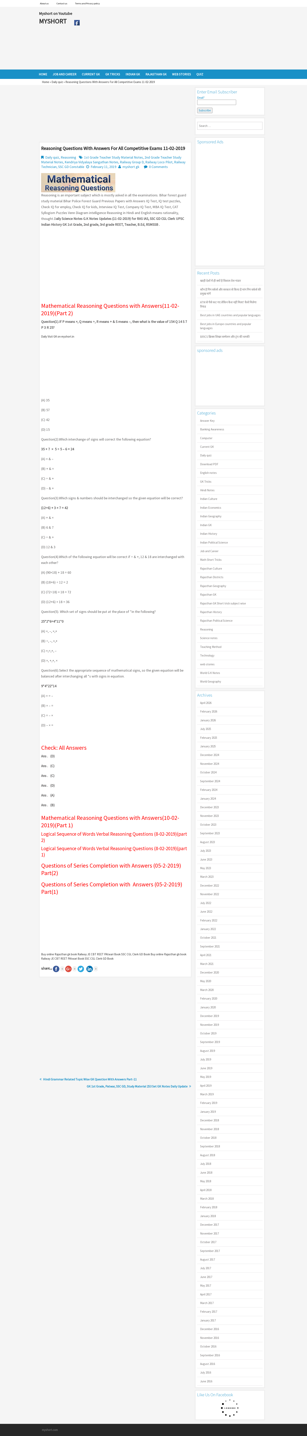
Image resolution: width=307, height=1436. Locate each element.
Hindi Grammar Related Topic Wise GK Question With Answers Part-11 (90, 1079)
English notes (208, 473)
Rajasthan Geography (213, 586)
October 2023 (208, 824)
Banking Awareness (212, 429)
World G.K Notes (210, 673)
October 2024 (208, 772)
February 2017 (208, 1311)
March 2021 (207, 964)
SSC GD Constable (71, 166)
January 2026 (208, 720)
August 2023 (207, 842)
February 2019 (208, 1103)
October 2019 (208, 1033)
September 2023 (210, 833)
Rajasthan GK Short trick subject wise (223, 603)
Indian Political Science (214, 542)
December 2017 (209, 1224)
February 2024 (208, 790)
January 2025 (208, 746)
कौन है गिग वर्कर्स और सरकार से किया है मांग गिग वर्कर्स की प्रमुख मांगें (230, 291)
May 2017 (205, 1285)
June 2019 (206, 1068)
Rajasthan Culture (211, 568)
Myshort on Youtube (55, 13)
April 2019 (205, 1085)
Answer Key (207, 421)
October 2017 (208, 1242)
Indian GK (206, 525)
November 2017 (209, 1233)
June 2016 (206, 1381)
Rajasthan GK (208, 594)
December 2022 (209, 885)
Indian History (208, 534)
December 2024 (209, 755)
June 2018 (206, 1172)
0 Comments (158, 166)
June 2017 (206, 1277)
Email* (216, 100)
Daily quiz (57, 82)
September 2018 (210, 1146)
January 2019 (208, 1112)
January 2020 (208, 1007)
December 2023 (209, 807)
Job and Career (209, 551)
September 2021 (210, 946)
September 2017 (210, 1251)
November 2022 (209, 894)
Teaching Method (210, 647)
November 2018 (209, 1129)
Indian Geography (210, 516)
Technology (207, 655)
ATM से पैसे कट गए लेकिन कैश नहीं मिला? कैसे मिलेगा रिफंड (228, 304)
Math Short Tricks (211, 560)
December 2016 (209, 1329)
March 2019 (207, 1094)
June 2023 (206, 859)
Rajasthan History (211, 612)
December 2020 (209, 972)
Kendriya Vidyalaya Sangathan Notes (91, 162)
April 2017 (205, 1294)
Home (45, 82)
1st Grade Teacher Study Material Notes (113, 157)
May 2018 (205, 1181)
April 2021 (205, 955)
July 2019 (205, 1059)
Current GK (207, 447)
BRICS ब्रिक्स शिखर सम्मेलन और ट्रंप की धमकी (225, 337)
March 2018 (207, 1198)
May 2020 (205, 981)
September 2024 (210, 781)
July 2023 (205, 851)
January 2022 (208, 929)
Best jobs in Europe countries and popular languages (225, 326)
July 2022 (205, 903)
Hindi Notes (207, 490)
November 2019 (209, 1025)
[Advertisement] (175, 38)
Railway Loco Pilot (158, 162)
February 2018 (208, 1207)
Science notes (209, 638)
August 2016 (207, 1364)
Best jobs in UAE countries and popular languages (230, 315)
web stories (207, 664)
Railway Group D (132, 162)
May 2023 (205, 868)
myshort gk (131, 166)
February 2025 (208, 738)
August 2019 (207, 1051)
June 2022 (206, 911)
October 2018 (208, 1138)
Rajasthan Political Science (216, 620)
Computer (206, 438)
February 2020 (208, 998)
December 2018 (209, 1120)
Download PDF (209, 464)
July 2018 (205, 1164)
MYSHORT (53, 21)
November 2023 (209, 816)
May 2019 (205, 1077)
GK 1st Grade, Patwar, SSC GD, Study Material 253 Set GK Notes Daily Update (137, 1086)
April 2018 (205, 1190)
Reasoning (68, 157)
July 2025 (205, 729)
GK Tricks (205, 481)
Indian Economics (210, 507)
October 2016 (208, 1346)
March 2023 (207, 877)
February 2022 (208, 920)
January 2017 (208, 1320)
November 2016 (209, 1338)
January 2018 (208, 1216)
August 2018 (207, 1155)
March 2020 (207, 990)
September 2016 (210, 1355)
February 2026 (208, 711)
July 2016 (205, 1372)
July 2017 (205, 1268)
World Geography (210, 681)
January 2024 (208, 798)
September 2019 (210, 1042)
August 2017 (207, 1259)
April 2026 (205, 703)
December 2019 (209, 1016)
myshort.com (50, 1430)
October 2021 (208, 937)
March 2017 (207, 1303)
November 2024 (209, 764)
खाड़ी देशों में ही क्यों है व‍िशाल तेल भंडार (220, 281)
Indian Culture (208, 499)
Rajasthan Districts (211, 577)
